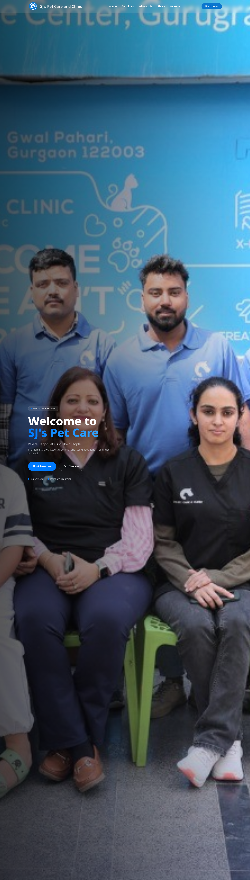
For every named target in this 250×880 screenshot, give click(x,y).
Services (128, 6)
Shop (161, 6)
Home (112, 6)
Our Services (71, 466)
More (175, 6)
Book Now (211, 6)
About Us (145, 6)
